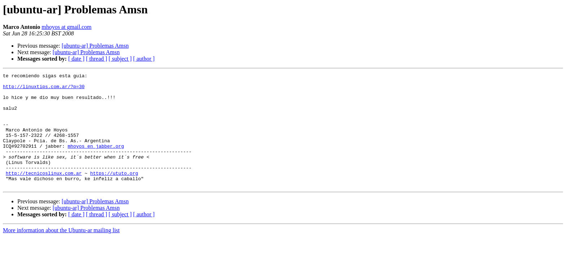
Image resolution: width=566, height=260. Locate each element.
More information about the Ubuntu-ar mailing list (61, 253)
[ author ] (144, 59)
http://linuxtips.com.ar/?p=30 (43, 89)
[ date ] (76, 59)
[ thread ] (96, 59)
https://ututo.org (114, 193)
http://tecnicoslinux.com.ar (44, 193)
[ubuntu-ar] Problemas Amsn (95, 46)
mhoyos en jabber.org (96, 161)
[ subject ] (120, 59)
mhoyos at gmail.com (66, 27)
